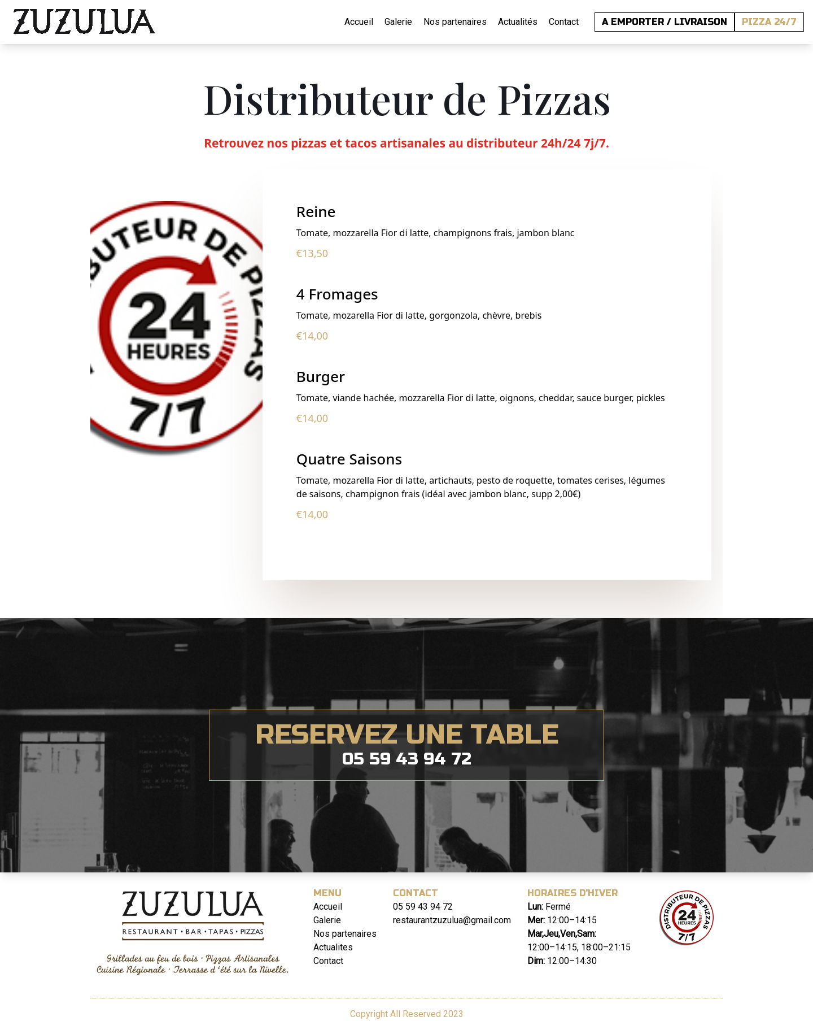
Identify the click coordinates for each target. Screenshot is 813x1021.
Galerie (398, 21)
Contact (564, 21)
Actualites (333, 947)
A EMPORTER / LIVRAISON (664, 21)
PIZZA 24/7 (769, 21)
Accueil (358, 21)
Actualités (517, 21)
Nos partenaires (455, 21)
